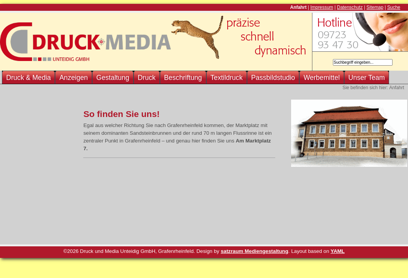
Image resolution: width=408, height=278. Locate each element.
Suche (393, 7)
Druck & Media (28, 77)
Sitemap (375, 7)
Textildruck (227, 77)
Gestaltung (112, 77)
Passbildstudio (273, 77)
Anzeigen (73, 77)
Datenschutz (350, 7)
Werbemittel (321, 77)
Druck (147, 77)
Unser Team (366, 77)
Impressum (321, 7)
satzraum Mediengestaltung (254, 251)
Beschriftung (183, 77)
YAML (338, 251)
